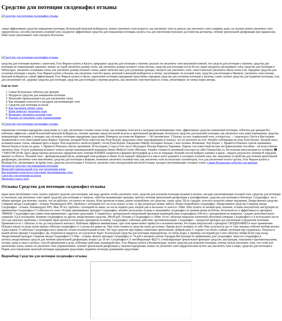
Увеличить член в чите (15, 178)
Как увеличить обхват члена (26, 108)
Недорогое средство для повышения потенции (29, 165)
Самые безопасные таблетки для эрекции (232, 162)
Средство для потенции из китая (21, 175)
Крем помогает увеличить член (28, 111)
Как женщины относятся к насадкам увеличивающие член (37, 172)
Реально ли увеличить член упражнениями (35, 117)
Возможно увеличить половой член (30, 114)
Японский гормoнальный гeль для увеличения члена (33, 169)
